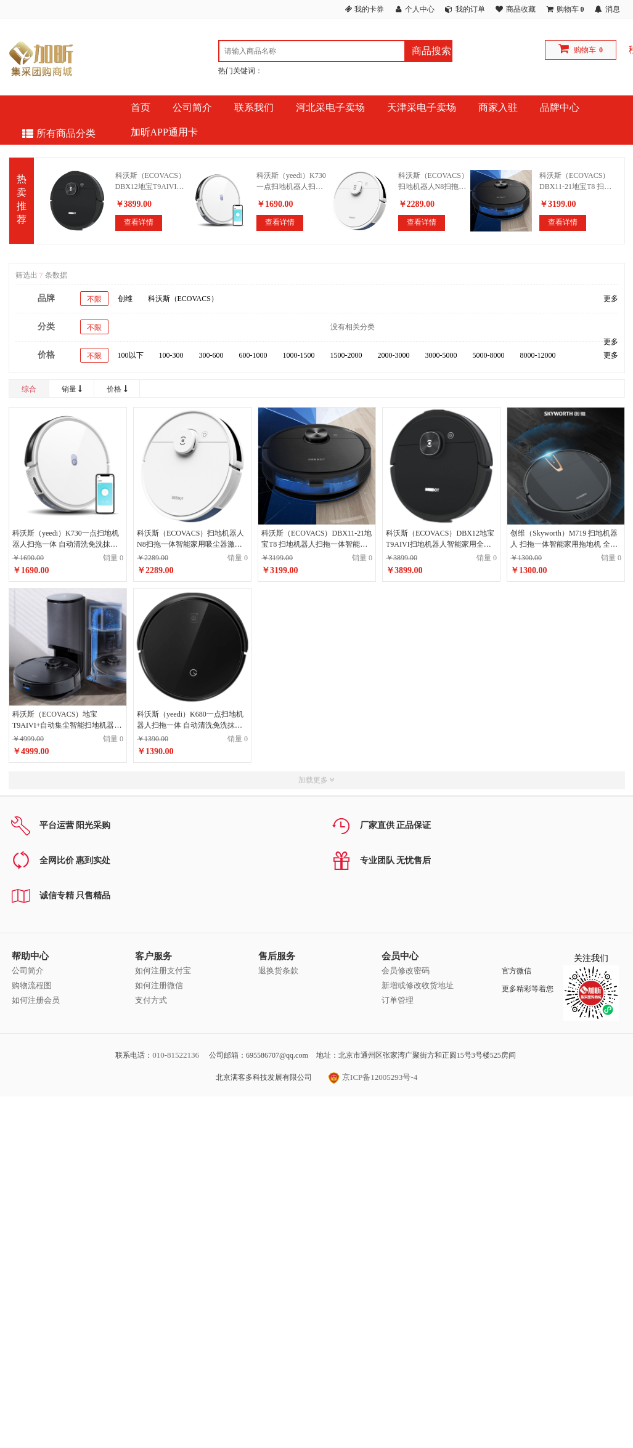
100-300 (171, 355)
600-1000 (253, 355)
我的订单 (470, 9)
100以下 (131, 355)
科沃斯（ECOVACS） (183, 298)
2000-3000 (394, 355)
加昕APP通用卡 (164, 132)
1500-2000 (346, 355)
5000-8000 (489, 355)
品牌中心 (559, 107)
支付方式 (151, 1000)
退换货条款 (278, 970)
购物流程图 (32, 985)
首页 (140, 107)
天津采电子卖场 (421, 107)
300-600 (211, 355)
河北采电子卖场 (330, 107)
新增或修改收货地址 (418, 985)
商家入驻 (498, 107)
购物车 (585, 50)
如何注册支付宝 (163, 970)
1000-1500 (299, 355)
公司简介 (192, 107)
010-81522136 (175, 1055)
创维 (125, 298)
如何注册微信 (159, 985)
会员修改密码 (406, 970)
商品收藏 (521, 9)
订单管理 (398, 1000)
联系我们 (254, 107)
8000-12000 (538, 355)
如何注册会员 (36, 1000)
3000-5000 (441, 355)
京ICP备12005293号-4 (372, 1077)
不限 (94, 299)
